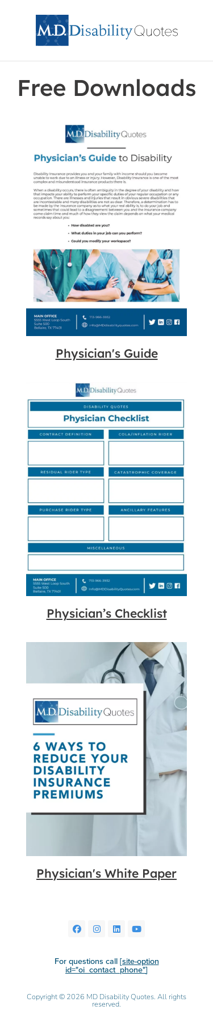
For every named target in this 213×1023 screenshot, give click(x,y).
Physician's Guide (107, 353)
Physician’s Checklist (107, 613)
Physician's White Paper (106, 873)
